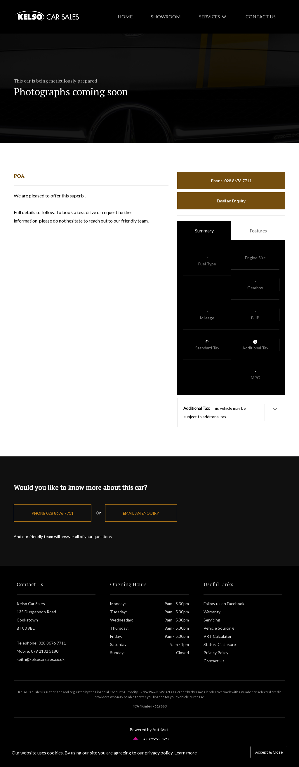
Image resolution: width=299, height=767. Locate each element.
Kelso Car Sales (47, 15)
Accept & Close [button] (269, 752)
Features (258, 230)
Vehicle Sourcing (219, 628)
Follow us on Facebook (224, 603)
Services (213, 16)
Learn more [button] (185, 752)
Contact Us (261, 16)
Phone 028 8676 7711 (53, 513)
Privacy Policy (216, 652)
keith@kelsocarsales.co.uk (41, 659)
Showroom (166, 16)
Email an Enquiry (231, 200)
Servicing (212, 619)
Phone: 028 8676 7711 (231, 180)
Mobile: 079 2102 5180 (37, 651)
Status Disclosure (220, 644)
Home (125, 16)
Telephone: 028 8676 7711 (41, 642)
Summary (204, 230)
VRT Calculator (218, 636)
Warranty (212, 611)
